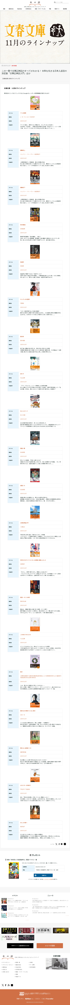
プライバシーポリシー (8, 965)
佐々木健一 (23, 415)
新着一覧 (18, 962)
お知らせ (5, 969)
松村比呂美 (31, 677)
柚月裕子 (22, 826)
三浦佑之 (22, 527)
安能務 (22, 266)
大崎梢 (22, 676)
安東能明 (22, 229)
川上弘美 (22, 638)
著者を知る (11, 9)
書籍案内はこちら (20, 945)
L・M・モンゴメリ (25, 117)
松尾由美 (25, 677)
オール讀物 (32, 965)
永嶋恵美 (49, 676)
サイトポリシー (6, 962)
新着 (4, 9)
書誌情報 (65, 9)
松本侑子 (33, 117)
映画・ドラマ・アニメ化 (40, 9)
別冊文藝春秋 (33, 967)
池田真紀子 (38, 154)
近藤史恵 (31, 676)
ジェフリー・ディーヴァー (27, 154)
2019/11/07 (23, 121)
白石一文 (22, 715)
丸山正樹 (22, 378)
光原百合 (36, 677)
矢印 (67, 915)
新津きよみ (55, 676)
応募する (40, 875)
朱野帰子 (22, 564)
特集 (50, 9)
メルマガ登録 (50, 946)
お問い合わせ (6, 971)
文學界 (31, 962)
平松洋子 (22, 789)
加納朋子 (26, 676)
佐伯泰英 (22, 452)
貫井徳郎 (22, 340)
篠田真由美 (37, 676)
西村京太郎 (23, 601)
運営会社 (5, 967)
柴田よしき (44, 676)
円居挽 (22, 303)
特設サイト (57, 9)
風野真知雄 (23, 752)
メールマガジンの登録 (47, 879)
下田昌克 (27, 789)
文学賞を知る (28, 9)
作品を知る (19, 9)
